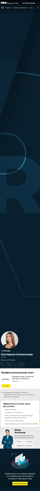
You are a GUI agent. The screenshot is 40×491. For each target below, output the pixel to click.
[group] (8, 8)
